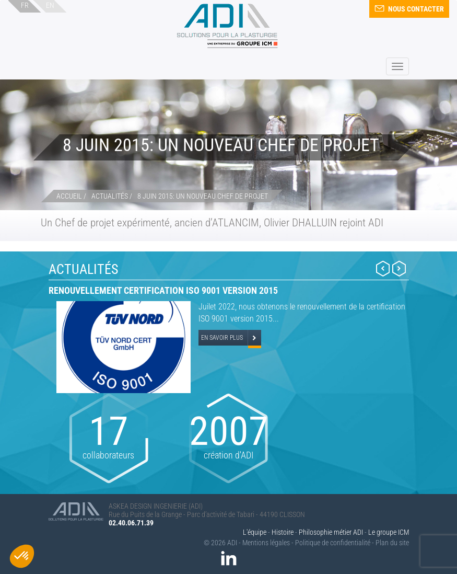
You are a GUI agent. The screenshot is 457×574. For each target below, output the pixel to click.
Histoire (283, 532)
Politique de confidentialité (332, 542)
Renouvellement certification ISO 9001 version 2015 (163, 290)
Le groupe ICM (388, 532)
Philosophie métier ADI (331, 532)
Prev (383, 268)
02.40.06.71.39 (131, 523)
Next (399, 268)
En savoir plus (222, 337)
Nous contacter (409, 9)
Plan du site (392, 542)
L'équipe (254, 532)
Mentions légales (266, 542)
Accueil (69, 196)
